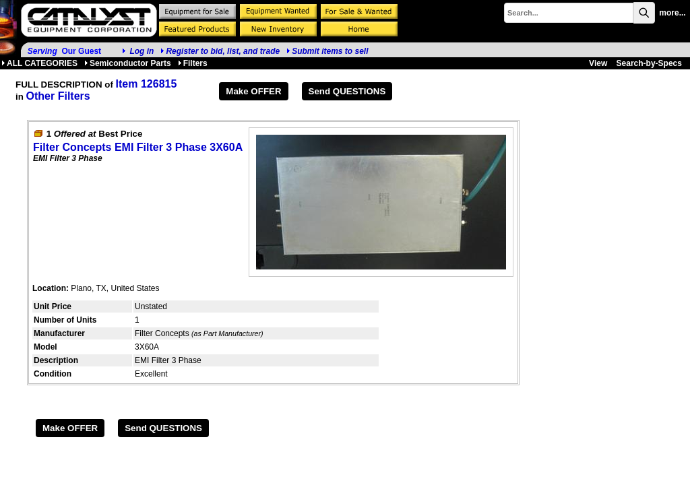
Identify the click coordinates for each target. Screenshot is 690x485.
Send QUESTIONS (347, 91)
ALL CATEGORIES (39, 63)
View (598, 63)
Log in (141, 51)
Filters (193, 63)
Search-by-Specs (649, 63)
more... (672, 13)
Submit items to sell (327, 51)
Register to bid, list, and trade (223, 51)
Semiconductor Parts (127, 63)
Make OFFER (253, 91)
